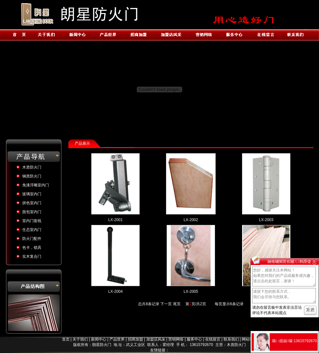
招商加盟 (135, 339)
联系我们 (231, 339)
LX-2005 (191, 291)
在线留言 (212, 339)
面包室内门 (31, 212)
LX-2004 (115, 291)
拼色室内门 (31, 203)
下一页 (166, 304)
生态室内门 (31, 229)
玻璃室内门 (31, 194)
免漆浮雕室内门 (35, 185)
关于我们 (80, 339)
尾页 (177, 304)
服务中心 (194, 339)
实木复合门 (31, 256)
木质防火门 (31, 167)
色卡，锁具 (31, 247)
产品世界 (117, 339)
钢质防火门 (31, 176)
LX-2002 (191, 220)
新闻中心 (98, 339)
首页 (66, 339)
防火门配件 (31, 238)
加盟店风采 (155, 339)
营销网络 (176, 339)
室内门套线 (31, 221)
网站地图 (249, 339)
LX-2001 (115, 220)
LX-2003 (266, 220)
